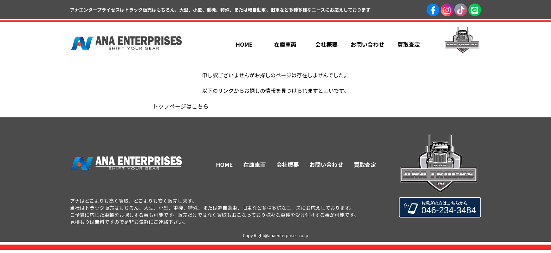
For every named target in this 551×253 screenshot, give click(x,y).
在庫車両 (254, 164)
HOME (224, 164)
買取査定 (365, 164)
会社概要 (287, 164)
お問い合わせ (326, 164)
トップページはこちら (181, 106)
